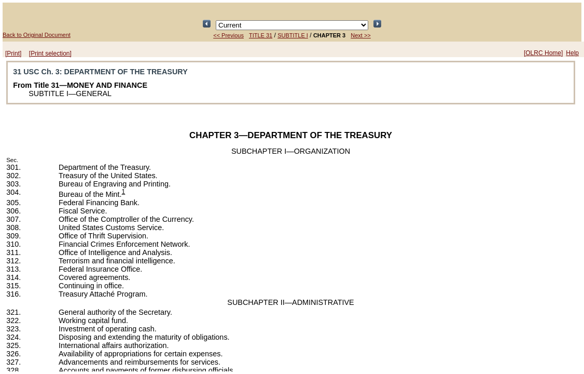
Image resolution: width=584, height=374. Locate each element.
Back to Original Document (37, 35)
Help (572, 53)
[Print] (13, 53)
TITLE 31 (260, 35)
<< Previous (228, 35)
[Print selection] (50, 53)
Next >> (361, 35)
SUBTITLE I (292, 35)
